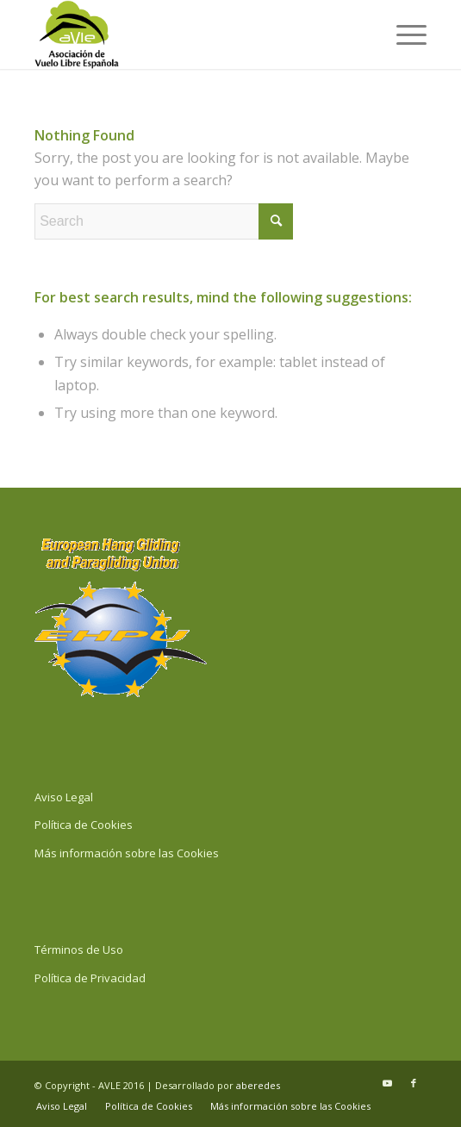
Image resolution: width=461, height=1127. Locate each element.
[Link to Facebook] (414, 1083)
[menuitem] (403, 34)
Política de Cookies (83, 824)
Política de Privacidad (90, 978)
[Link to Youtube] (388, 1083)
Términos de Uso (78, 949)
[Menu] (403, 34)
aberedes (258, 1085)
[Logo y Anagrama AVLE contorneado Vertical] (191, 34)
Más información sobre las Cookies (126, 853)
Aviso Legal (63, 797)
